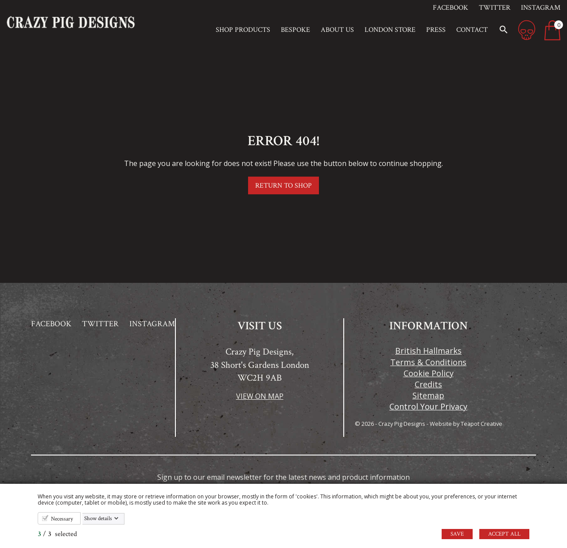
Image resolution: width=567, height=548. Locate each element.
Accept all (504, 534)
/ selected (57, 534)
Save (457, 534)
